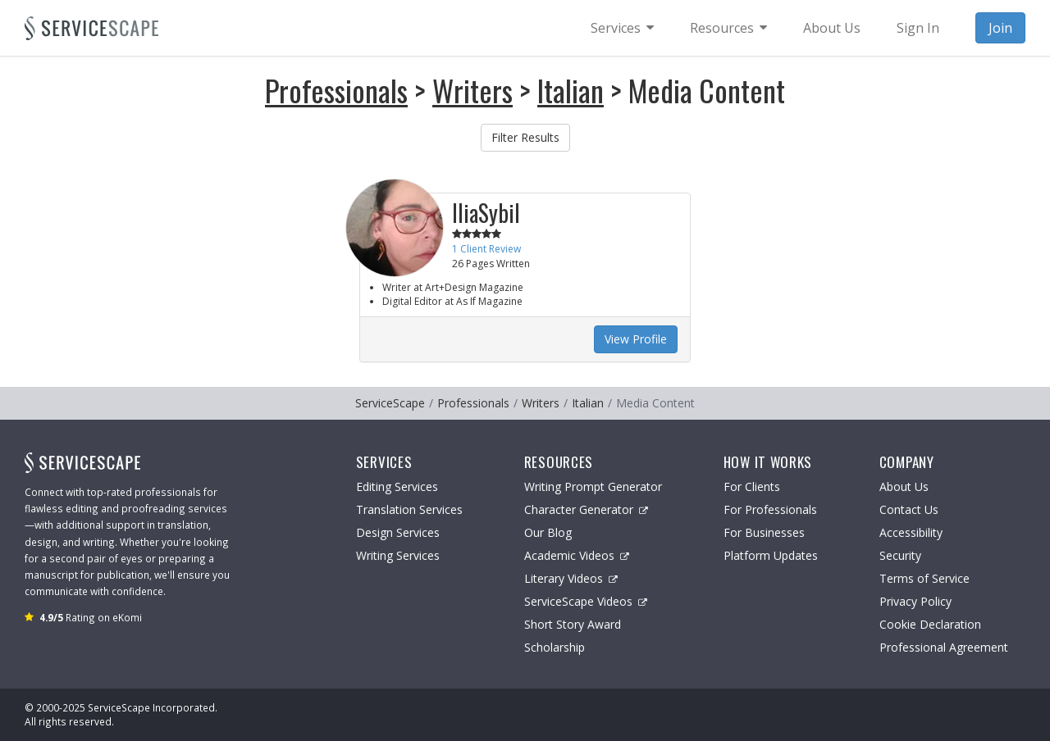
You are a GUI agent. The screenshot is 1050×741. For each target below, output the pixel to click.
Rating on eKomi (90, 617)
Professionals (336, 89)
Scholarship (554, 647)
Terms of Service (924, 578)
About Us (904, 486)
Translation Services (409, 509)
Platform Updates (771, 555)
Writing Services (398, 555)
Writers (472, 89)
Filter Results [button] (525, 137)
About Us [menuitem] (832, 28)
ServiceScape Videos (585, 601)
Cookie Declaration (930, 624)
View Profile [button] (636, 339)
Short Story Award (572, 624)
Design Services (398, 532)
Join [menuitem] (1000, 28)
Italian (570, 89)
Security (900, 555)
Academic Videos (576, 555)
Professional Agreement (943, 647)
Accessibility (911, 532)
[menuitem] (622, 28)
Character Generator (586, 509)
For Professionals (770, 509)
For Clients (752, 486)
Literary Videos (571, 578)
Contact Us (908, 509)
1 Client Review (486, 249)
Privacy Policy (915, 601)
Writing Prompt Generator (593, 486)
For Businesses (764, 532)
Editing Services (397, 486)
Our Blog (548, 532)
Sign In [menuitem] (918, 28)
